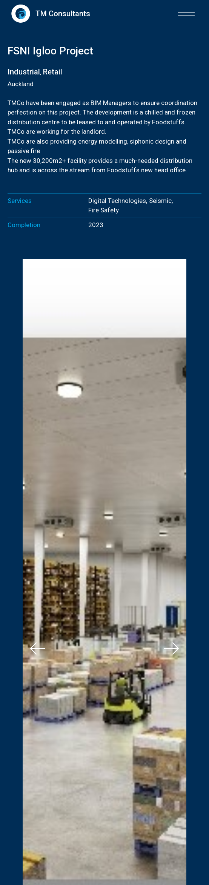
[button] (186, 13)
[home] (49, 13)
